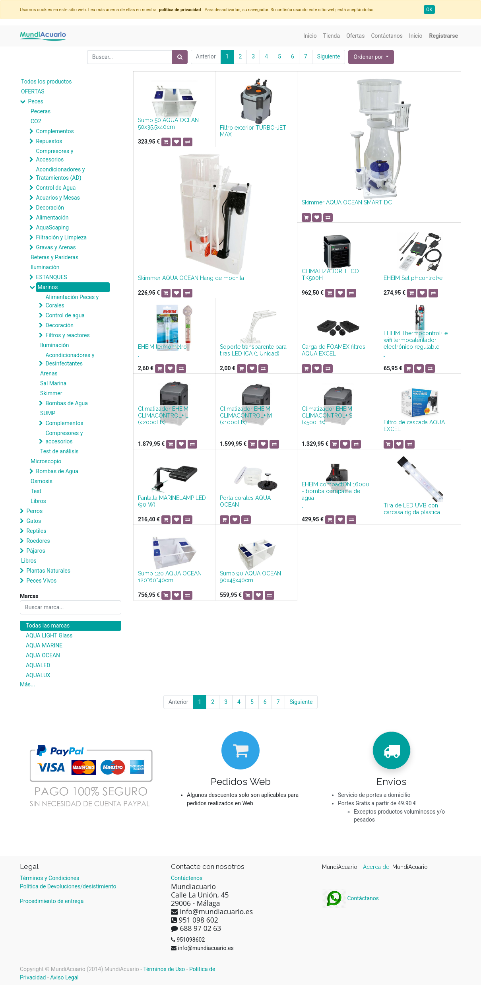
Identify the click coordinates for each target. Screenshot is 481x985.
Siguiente (328, 56)
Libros (38, 501)
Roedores (38, 541)
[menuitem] (310, 36)
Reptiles (36, 531)
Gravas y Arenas (56, 247)
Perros (34, 511)
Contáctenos (186, 878)
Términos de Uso (164, 969)
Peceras (40, 111)
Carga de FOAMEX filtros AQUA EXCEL (333, 350)
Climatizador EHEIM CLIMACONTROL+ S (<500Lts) (327, 415)
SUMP (47, 413)
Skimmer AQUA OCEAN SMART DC (347, 202)
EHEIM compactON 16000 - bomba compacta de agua (335, 491)
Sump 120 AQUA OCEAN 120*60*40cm (170, 576)
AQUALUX (38, 675)
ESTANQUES (51, 277)
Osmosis (41, 481)
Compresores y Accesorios (54, 155)
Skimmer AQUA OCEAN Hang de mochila (191, 278)
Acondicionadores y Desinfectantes (69, 359)
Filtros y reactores (67, 335)
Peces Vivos (41, 580)
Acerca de (377, 867)
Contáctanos (350, 898)
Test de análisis (59, 451)
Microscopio (46, 461)
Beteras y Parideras (54, 257)
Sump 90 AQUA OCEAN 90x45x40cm (250, 576)
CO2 (36, 121)
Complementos (55, 131)
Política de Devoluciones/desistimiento (68, 886)
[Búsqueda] (180, 57)
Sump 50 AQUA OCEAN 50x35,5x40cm (168, 123)
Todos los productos (46, 81)
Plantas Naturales (48, 570)
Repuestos (49, 141)
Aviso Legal (64, 977)
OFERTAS (33, 91)
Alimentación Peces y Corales (72, 301)
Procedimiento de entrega (51, 901)
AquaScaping (52, 227)
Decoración (50, 207)
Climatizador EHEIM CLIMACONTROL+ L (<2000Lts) (163, 415)
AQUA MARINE (44, 645)
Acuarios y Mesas (58, 197)
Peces (35, 101)
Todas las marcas (48, 625)
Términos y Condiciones (49, 878)
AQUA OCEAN (43, 655)
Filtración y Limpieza (61, 237)
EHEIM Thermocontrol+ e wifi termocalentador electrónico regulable (416, 340)
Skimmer (51, 393)
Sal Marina (53, 383)
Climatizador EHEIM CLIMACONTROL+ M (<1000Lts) (246, 415)
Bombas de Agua (66, 403)
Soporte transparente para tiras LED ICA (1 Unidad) (253, 350)
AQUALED (38, 665)
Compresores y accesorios (64, 437)
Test (36, 491)
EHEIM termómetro (162, 347)
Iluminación (45, 267)
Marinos (47, 287)
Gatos (33, 521)
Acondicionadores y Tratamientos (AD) (60, 173)
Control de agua (64, 315)
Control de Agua (56, 188)
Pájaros (35, 551)
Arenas (49, 373)
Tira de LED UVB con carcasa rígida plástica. (412, 508)
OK (429, 9)
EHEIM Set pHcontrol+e (413, 278)
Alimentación (52, 217)
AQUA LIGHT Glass (49, 635)
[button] (371, 57)
